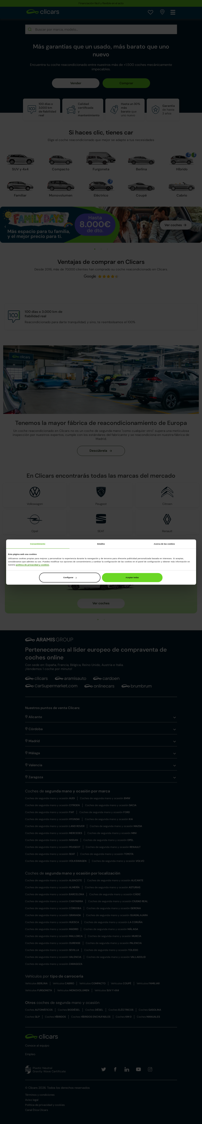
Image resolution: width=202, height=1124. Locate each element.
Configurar (70, 577)
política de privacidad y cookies (32, 565)
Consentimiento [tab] (37, 544)
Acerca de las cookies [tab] (164, 544)
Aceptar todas (132, 577)
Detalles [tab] (101, 544)
